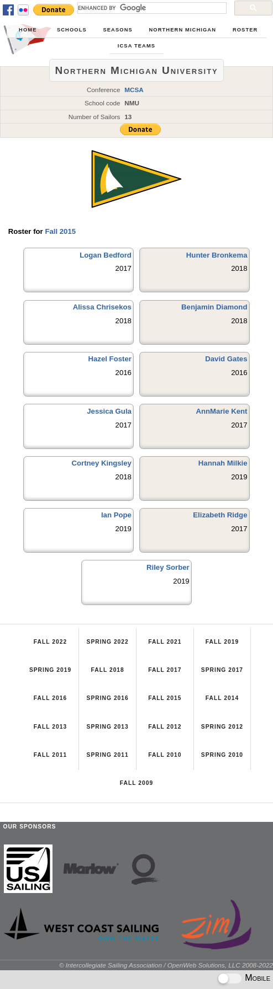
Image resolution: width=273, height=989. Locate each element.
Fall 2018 (107, 670)
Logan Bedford (106, 255)
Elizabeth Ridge (220, 515)
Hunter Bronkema (217, 255)
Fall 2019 (222, 642)
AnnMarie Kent (221, 411)
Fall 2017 (164, 670)
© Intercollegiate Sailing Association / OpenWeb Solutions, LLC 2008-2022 (166, 965)
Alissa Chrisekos (102, 307)
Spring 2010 (222, 755)
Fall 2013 (50, 727)
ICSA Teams (136, 46)
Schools (72, 30)
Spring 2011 (108, 755)
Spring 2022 (108, 642)
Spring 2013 (108, 727)
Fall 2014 (222, 698)
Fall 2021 (164, 642)
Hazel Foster (110, 359)
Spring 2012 (222, 727)
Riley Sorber (168, 567)
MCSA (134, 89)
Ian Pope (116, 515)
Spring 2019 (50, 670)
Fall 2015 (60, 231)
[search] (151, 8)
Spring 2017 (222, 670)
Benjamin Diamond (214, 307)
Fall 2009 (136, 783)
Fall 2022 (50, 642)
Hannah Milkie (223, 463)
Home (27, 30)
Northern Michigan (182, 30)
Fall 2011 (50, 755)
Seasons (117, 30)
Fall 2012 (164, 727)
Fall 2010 (164, 755)
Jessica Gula (109, 411)
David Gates (226, 359)
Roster (245, 30)
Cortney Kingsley (101, 463)
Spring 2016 (108, 698)
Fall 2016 (50, 698)
